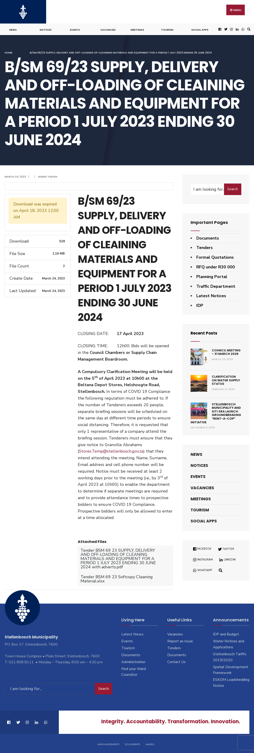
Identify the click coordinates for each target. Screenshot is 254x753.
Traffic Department (215, 285)
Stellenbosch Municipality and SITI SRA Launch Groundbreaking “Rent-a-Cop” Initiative (216, 412)
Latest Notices (211, 295)
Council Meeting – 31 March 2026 (226, 351)
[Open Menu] (249, 10)
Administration (133, 661)
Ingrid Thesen (47, 176)
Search (232, 188)
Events (75, 29)
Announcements (108, 743)
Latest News (132, 633)
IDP (199, 305)
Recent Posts (205, 332)
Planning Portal (211, 276)
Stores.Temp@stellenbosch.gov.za (111, 450)
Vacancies (108, 29)
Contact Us (176, 661)
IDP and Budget (226, 633)
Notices (45, 29)
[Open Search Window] (248, 29)
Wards (150, 743)
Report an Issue (180, 640)
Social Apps (199, 29)
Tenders (204, 247)
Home (8, 52)
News (13, 29)
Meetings (137, 29)
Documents (207, 237)
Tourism (167, 29)
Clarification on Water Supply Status (226, 379)
